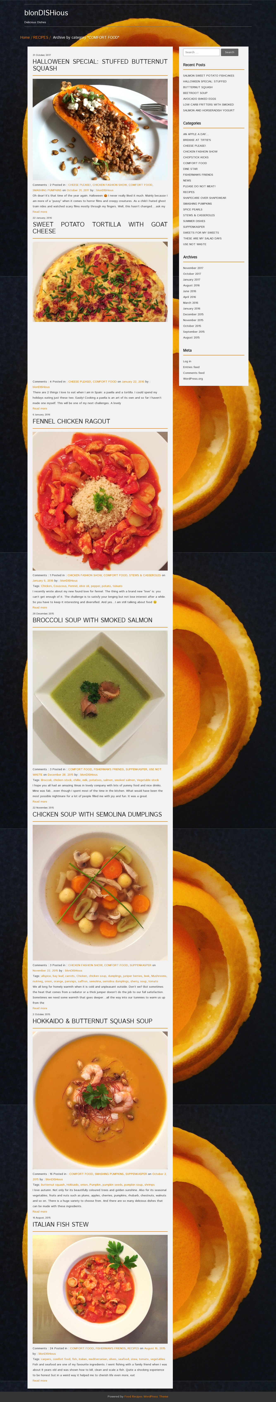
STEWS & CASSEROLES (145, 575)
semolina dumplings (116, 981)
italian (83, 1359)
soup (143, 981)
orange (58, 981)
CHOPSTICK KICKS (196, 157)
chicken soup (97, 976)
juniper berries (132, 976)
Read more (40, 212)
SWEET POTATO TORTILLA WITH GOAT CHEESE (100, 228)
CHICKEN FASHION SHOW (110, 185)
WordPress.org (193, 379)
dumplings (114, 976)
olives (112, 1359)
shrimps (150, 1185)
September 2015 (194, 332)
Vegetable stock (148, 780)
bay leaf (58, 976)
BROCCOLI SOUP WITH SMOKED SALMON (92, 620)
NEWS (187, 181)
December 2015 (193, 314)
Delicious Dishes (52, 16)
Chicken (46, 586)
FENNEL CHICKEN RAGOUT (71, 421)
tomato (117, 586)
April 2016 (189, 297)
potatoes (95, 780)
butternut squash (53, 1185)
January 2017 (191, 280)
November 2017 (193, 268)
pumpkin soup (133, 1185)
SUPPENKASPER (136, 769)
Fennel (72, 586)
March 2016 (190, 303)
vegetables (158, 1359)
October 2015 (192, 326)
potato (106, 586)
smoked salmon (125, 780)
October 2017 (192, 274)
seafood (123, 1359)
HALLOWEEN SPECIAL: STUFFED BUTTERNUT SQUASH (100, 65)
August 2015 (191, 338)
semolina (95, 981)
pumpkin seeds (112, 1185)
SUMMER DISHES (194, 221)
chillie (77, 780)
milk (84, 780)
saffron (82, 981)
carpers (46, 1359)
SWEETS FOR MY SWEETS (201, 233)
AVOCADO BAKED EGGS (199, 99)
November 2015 (193, 320)
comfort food (61, 1359)
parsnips (70, 981)
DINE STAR (190, 169)
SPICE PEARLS (192, 209)
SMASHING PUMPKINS (47, 190)
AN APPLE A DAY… (196, 134)
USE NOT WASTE (194, 244)
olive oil (84, 586)
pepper (95, 586)
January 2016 (191, 309)
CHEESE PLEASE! (79, 185)
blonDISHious (105, 190)
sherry (134, 981)
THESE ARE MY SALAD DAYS (202, 238)
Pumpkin (95, 1185)
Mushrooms (158, 976)
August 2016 (191, 285)
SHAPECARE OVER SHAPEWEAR (204, 198)
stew (134, 1359)
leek (146, 976)
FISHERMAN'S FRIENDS (109, 769)
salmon (108, 780)
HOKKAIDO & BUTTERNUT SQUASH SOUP (92, 1021)
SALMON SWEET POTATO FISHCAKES (208, 76)
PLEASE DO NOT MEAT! (199, 186)
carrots (70, 976)
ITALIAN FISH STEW (61, 1224)
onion (48, 981)
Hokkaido (73, 1185)
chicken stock (62, 780)
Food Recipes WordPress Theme (146, 1397)
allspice (46, 976)
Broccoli (46, 780)
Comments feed (193, 373)
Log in (187, 361)
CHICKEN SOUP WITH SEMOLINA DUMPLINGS (97, 814)
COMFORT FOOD (140, 185)
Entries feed (191, 367)
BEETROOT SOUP (195, 93)
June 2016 (189, 291)
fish (74, 1359)
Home (25, 37)
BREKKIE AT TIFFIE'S (197, 140)
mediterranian (98, 1359)
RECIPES (40, 37)
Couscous (60, 586)
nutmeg (38, 981)
